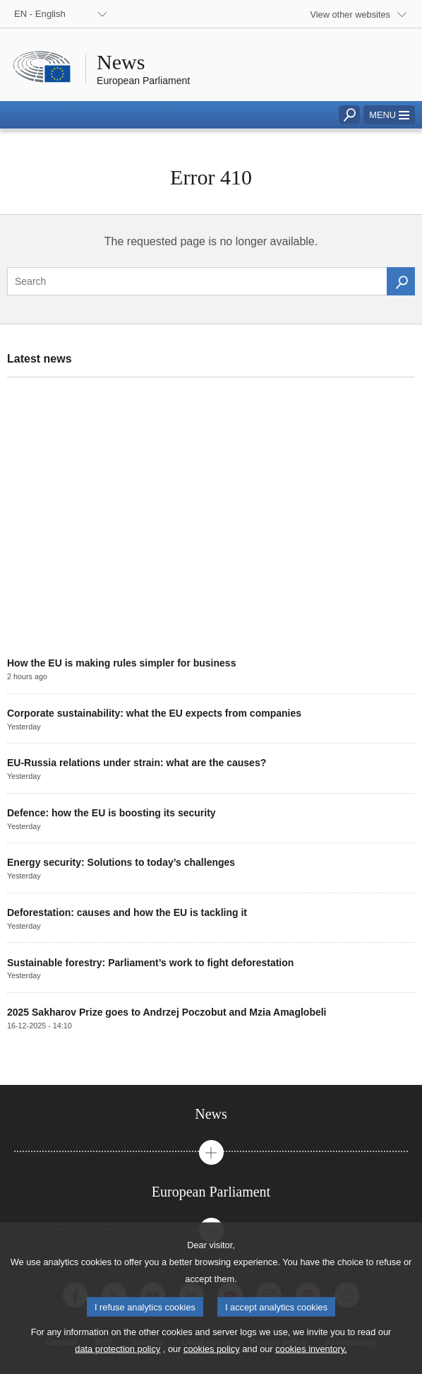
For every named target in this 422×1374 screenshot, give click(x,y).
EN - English (40, 13)
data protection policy (117, 1363)
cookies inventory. (310, 1363)
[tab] (211, 1114)
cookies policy (211, 1363)
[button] (389, 114)
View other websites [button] (350, 14)
